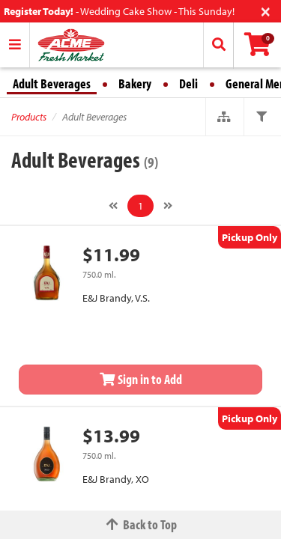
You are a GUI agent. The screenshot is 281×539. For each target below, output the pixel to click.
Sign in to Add (141, 379)
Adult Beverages (52, 83)
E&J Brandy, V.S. (116, 298)
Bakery (134, 83)
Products (28, 117)
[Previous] (113, 206)
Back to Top (141, 524)
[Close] (266, 10)
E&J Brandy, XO (115, 479)
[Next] (168, 206)
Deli (188, 83)
